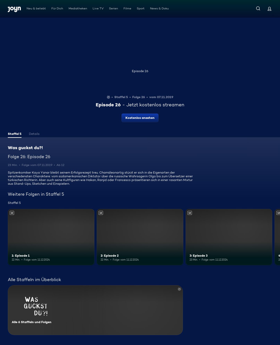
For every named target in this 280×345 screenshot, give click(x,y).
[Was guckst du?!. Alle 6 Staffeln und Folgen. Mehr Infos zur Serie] (95, 310)
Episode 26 (140, 71)
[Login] (269, 8)
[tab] (14, 134)
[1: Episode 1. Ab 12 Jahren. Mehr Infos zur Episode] (51, 237)
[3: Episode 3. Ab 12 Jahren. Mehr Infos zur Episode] (229, 237)
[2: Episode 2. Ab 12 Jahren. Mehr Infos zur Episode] (140, 237)
